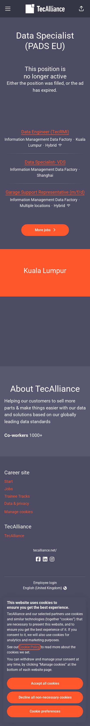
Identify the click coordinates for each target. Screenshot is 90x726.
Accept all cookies (45, 683)
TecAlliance (14, 535)
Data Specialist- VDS (45, 162)
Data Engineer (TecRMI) (45, 132)
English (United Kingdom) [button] (45, 588)
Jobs (8, 489)
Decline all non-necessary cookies (45, 697)
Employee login (45, 583)
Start (8, 481)
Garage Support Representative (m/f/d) (45, 192)
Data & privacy (16, 503)
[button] (81, 9)
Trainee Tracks (17, 496)
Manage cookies (18, 511)
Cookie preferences (45, 711)
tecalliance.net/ (45, 550)
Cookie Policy (29, 647)
